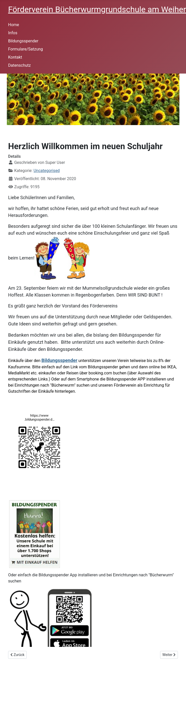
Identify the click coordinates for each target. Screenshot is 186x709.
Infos (12, 32)
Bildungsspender (23, 41)
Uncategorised (46, 170)
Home (13, 24)
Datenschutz (19, 65)
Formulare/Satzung (25, 49)
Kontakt (15, 57)
